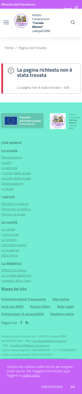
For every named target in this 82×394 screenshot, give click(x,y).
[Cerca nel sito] (73, 23)
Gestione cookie (62, 313)
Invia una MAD (12, 306)
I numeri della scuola (16, 173)
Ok (73, 386)
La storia (7, 188)
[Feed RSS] (27, 323)
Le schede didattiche (16, 275)
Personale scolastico (16, 208)
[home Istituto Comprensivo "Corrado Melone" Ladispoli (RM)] (33, 23)
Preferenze (52, 386)
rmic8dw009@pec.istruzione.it (29, 345)
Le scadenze (10, 250)
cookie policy (31, 375)
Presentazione (11, 157)
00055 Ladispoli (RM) (52, 336)
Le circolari (9, 239)
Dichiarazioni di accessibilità (22, 313)
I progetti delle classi (16, 280)
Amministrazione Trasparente (23, 299)
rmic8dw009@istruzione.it (49, 340)
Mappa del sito (14, 289)
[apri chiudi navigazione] (6, 22)
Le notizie (8, 229)
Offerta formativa (14, 270)
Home (9, 47)
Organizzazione (12, 183)
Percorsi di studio (13, 214)
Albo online (9, 255)
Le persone (9, 167)
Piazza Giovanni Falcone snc (18, 336)
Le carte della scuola (16, 178)
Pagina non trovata (32, 47)
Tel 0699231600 (12, 340)
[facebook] (21, 323)
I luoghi (6, 162)
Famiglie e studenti (15, 203)
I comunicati (10, 234)
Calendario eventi (14, 244)
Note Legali (65, 306)
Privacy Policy (40, 306)
